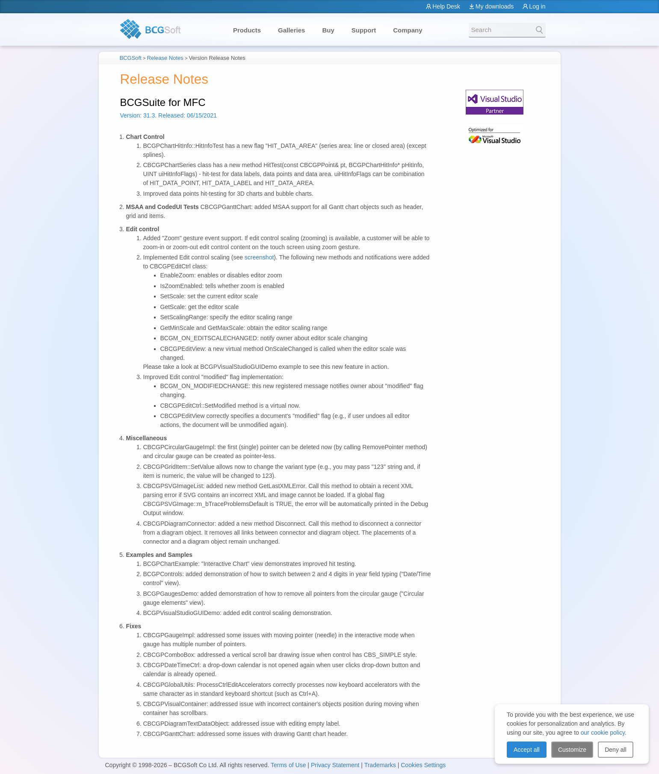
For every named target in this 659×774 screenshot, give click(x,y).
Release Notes (165, 58)
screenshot (259, 257)
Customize (572, 749)
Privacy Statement (335, 765)
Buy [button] (328, 30)
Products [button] (247, 30)
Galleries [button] (291, 30)
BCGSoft (131, 58)
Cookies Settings (423, 765)
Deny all (615, 749)
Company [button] (407, 30)
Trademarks (380, 765)
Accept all (527, 749)
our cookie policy (603, 732)
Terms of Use (288, 765)
